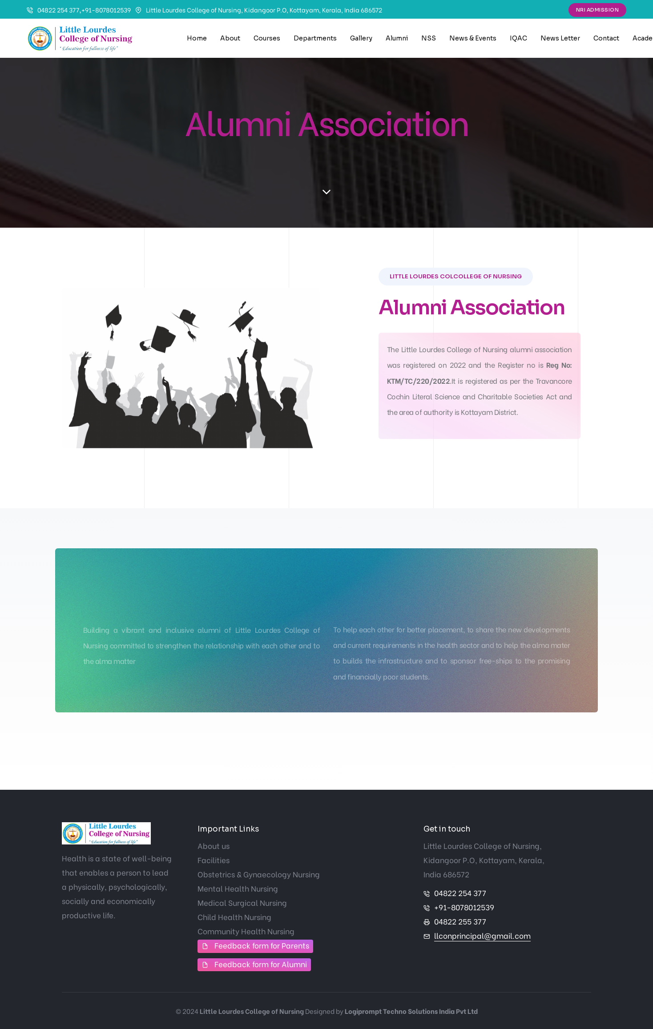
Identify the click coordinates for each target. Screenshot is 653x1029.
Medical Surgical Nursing (242, 902)
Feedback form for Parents (261, 945)
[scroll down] (326, 192)
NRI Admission (597, 10)
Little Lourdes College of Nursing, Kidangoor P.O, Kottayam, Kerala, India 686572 (264, 9)
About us (214, 845)
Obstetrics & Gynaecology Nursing (259, 874)
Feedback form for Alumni (260, 963)
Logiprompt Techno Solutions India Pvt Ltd (411, 1011)
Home (197, 38)
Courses (267, 38)
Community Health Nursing (246, 931)
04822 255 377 (460, 921)
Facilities (214, 859)
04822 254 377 (58, 9)
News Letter (560, 38)
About (230, 38)
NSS (428, 38)
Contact (606, 38)
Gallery (361, 38)
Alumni (397, 38)
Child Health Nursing (234, 916)
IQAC (518, 38)
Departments (315, 38)
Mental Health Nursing (238, 888)
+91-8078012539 (106, 9)
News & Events (472, 38)
